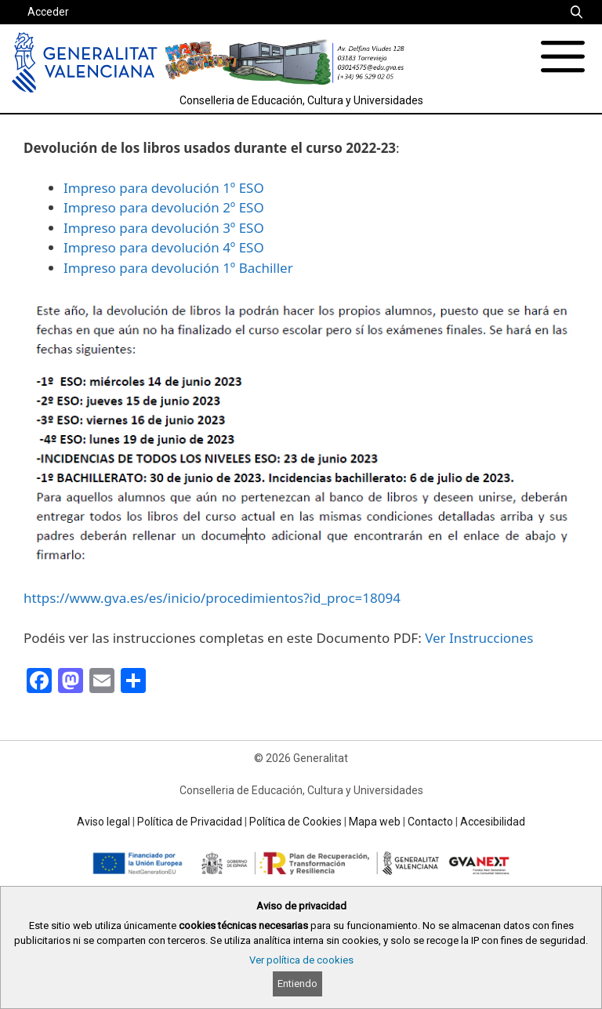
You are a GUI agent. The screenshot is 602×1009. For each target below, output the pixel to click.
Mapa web (375, 821)
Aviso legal (103, 821)
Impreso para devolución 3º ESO (163, 228)
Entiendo (297, 983)
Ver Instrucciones (479, 638)
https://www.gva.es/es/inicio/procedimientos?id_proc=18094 (212, 598)
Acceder (48, 11)
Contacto (430, 821)
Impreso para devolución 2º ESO (163, 207)
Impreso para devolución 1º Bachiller (178, 268)
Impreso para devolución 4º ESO (163, 247)
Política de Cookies (295, 821)
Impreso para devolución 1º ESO (163, 188)
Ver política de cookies (301, 960)
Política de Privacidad (189, 821)
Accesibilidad (492, 821)
